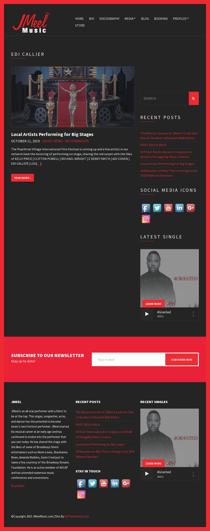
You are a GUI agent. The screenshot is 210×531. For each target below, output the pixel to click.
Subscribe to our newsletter (47, 355)
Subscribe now (181, 359)
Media (129, 19)
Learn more (153, 304)
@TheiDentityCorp (77, 516)
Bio (91, 19)
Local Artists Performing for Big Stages (52, 134)
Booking (161, 19)
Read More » (22, 178)
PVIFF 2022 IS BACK (153, 145)
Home (79, 19)
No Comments (77, 141)
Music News (52, 141)
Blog (145, 19)
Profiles (180, 19)
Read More (18, 486)
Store (80, 25)
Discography (109, 19)
